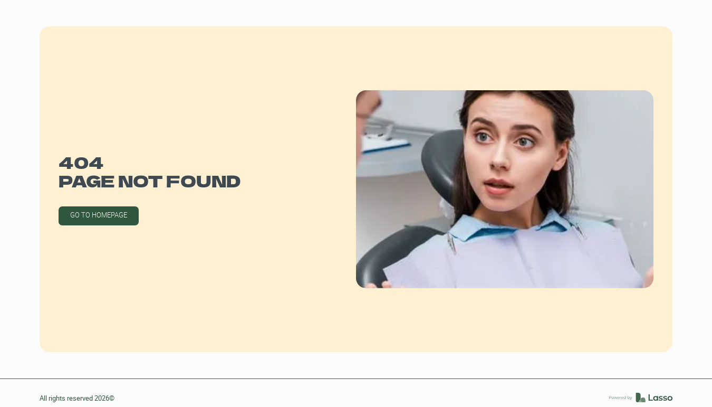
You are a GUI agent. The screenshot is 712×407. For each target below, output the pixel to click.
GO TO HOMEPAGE (98, 215)
